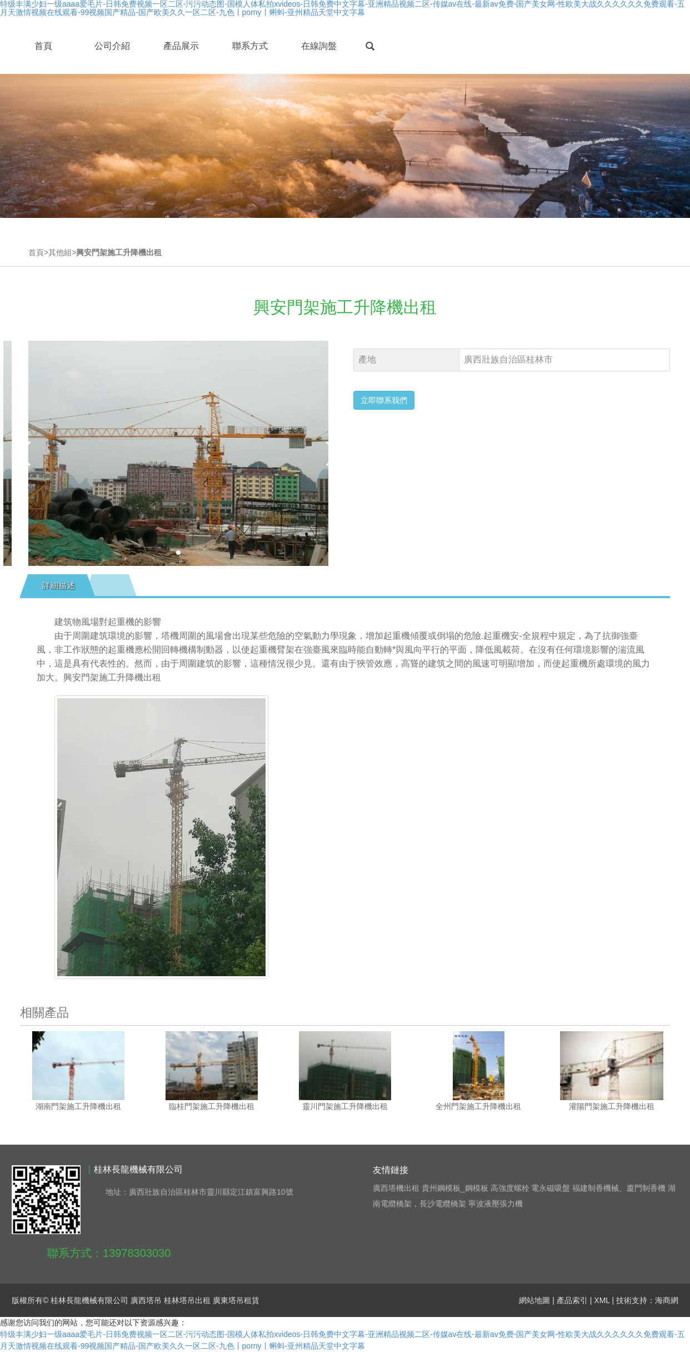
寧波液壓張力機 (495, 1203)
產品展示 (181, 46)
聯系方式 (250, 46)
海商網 (666, 1300)
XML (601, 1300)
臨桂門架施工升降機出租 (211, 1106)
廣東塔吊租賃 (236, 1300)
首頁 (43, 46)
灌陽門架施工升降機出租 (611, 1106)
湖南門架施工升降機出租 (78, 1106)
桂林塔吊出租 (187, 1300)
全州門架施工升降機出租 (478, 1106)
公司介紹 (112, 46)
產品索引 (572, 1300)
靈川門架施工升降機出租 (345, 1106)
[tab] (57, 585)
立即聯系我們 (384, 400)
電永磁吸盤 (550, 1188)
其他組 (60, 252)
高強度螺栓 (510, 1188)
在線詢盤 (319, 46)
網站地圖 (534, 1300)
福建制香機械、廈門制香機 (619, 1188)
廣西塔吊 (146, 1300)
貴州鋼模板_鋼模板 (455, 1188)
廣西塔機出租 (396, 1188)
